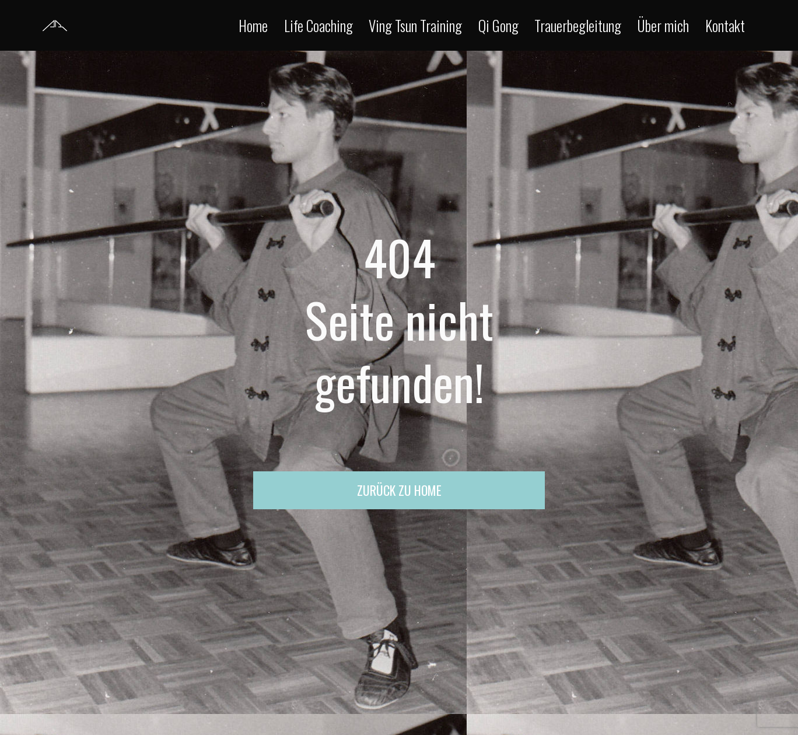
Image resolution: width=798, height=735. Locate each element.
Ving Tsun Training (415, 25)
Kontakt (725, 25)
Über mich (663, 25)
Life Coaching (318, 25)
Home (253, 25)
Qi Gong (498, 25)
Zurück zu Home (399, 490)
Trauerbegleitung (577, 25)
